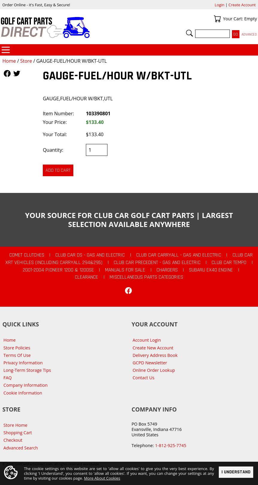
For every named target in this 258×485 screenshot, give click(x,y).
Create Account (242, 4)
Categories (5, 50)
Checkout (13, 440)
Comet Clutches (26, 255)
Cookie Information (23, 393)
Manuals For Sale (125, 270)
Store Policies (17, 348)
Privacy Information (23, 363)
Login (219, 4)
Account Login (147, 340)
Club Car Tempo (229, 262)
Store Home (16, 425)
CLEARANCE (86, 277)
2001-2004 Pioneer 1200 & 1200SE (58, 270)
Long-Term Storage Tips (27, 370)
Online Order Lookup (154, 370)
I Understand (236, 472)
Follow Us (7, 73)
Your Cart (217, 19)
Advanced (249, 34)
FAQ (8, 377)
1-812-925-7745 (170, 445)
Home (9, 61)
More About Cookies (102, 478)
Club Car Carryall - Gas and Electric (178, 255)
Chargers (167, 270)
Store (26, 61)
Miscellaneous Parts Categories (146, 277)
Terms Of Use (17, 355)
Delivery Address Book (155, 355)
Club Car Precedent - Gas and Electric (157, 262)
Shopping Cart (18, 432)
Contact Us (143, 377)
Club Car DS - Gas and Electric (90, 255)
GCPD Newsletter (150, 363)
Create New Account (153, 348)
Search (189, 33)
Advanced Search (21, 448)
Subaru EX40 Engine (211, 270)
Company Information (26, 385)
